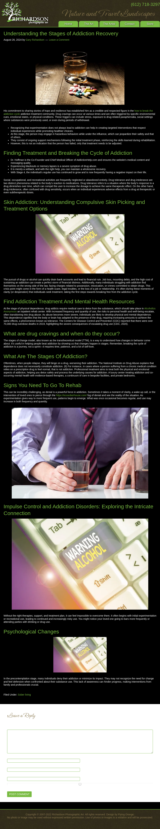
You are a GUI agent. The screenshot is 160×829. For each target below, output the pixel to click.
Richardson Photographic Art (26, 13)
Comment (13, 728)
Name (11, 757)
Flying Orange (126, 814)
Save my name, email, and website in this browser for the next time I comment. (50, 787)
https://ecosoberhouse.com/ (71, 395)
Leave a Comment (59, 39)
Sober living (24, 694)
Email (11, 766)
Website (11, 775)
